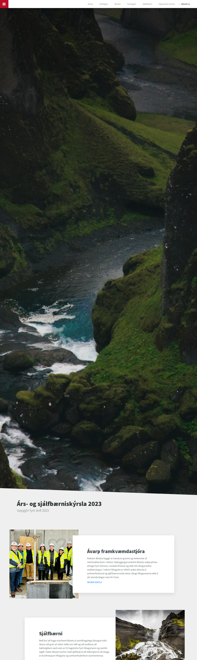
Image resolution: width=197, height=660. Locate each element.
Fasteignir (131, 4)
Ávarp (90, 4)
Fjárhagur (104, 4)
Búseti (118, 4)
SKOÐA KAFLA (94, 582)
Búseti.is (185, 4)
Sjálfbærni (147, 4)
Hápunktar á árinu (167, 4)
